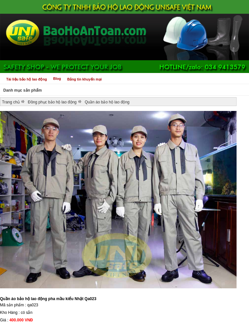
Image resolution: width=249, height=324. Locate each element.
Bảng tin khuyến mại (84, 79)
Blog (57, 79)
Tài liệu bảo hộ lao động (26, 79)
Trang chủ (11, 102)
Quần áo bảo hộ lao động (107, 102)
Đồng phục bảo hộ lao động (52, 102)
